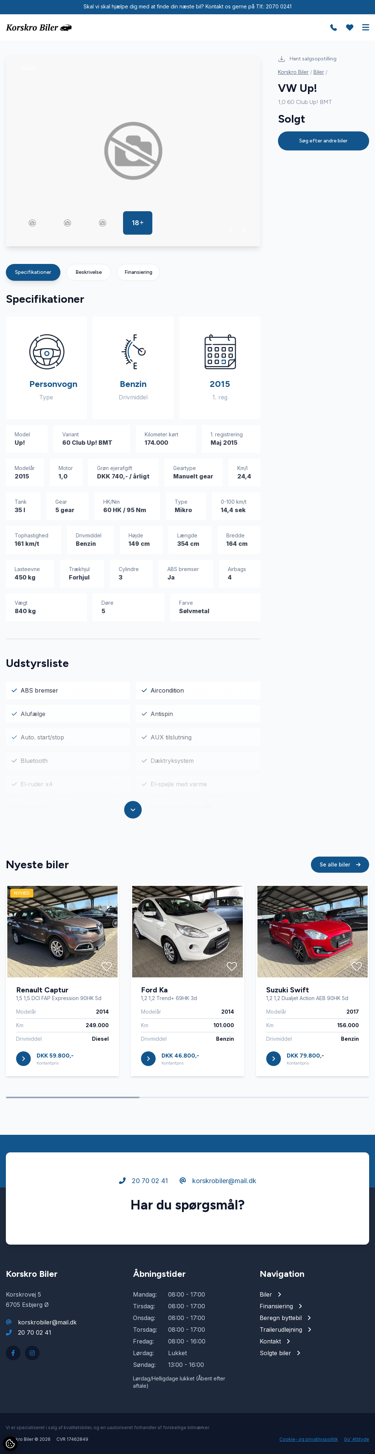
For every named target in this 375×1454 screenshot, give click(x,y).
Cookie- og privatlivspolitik (308, 1439)
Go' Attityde (356, 1439)
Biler (318, 72)
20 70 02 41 (143, 1182)
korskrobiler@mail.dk (217, 1182)
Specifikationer (33, 272)
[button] (231, 229)
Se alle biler (340, 866)
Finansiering (138, 272)
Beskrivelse (88, 272)
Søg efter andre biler (323, 141)
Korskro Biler (293, 72)
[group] (133, 150)
